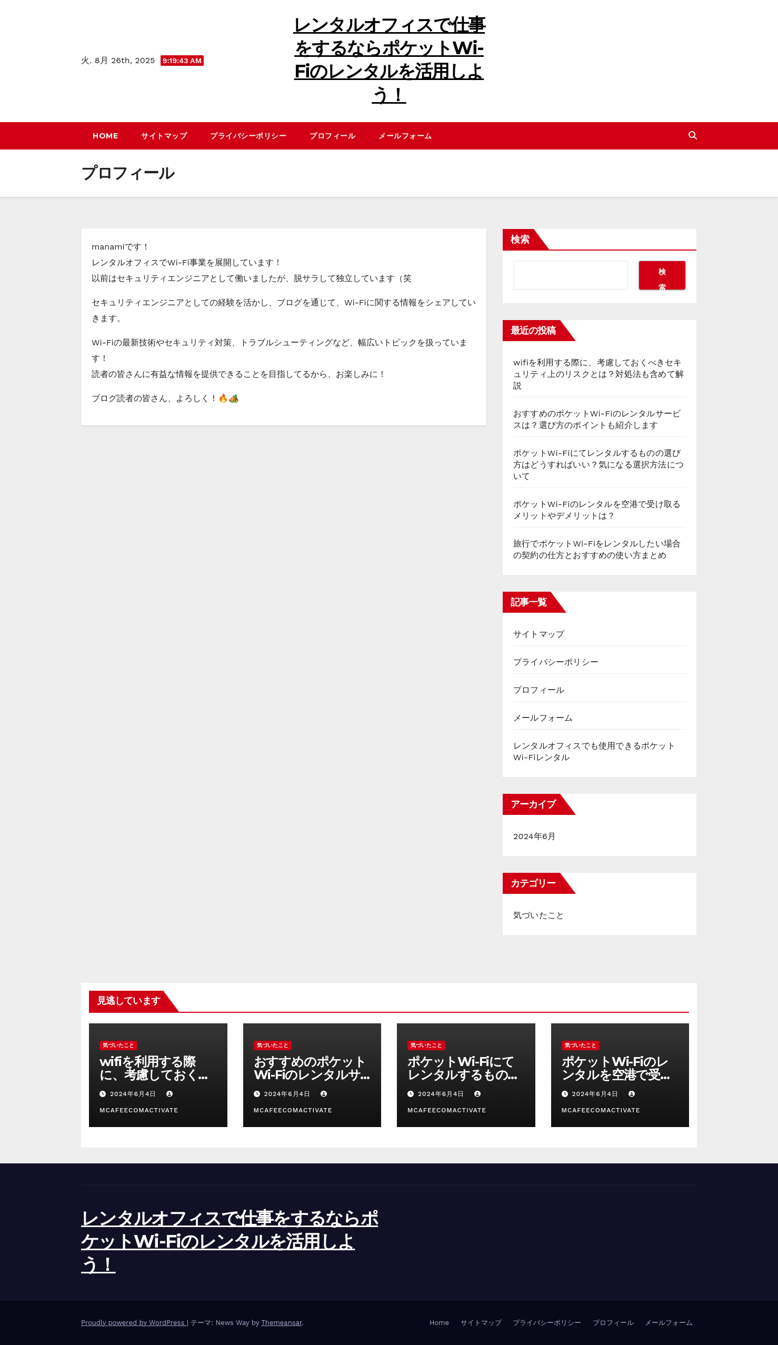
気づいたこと (538, 915)
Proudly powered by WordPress (134, 1323)
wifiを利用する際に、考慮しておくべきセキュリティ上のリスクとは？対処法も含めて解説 (598, 374)
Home (105, 136)
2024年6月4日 (134, 1094)
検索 (520, 239)
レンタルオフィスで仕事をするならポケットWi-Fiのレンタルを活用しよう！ (229, 1241)
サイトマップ (164, 136)
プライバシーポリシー (248, 136)
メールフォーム (405, 136)
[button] (693, 136)
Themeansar (281, 1323)
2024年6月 (534, 836)
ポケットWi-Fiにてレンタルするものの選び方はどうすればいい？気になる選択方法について (598, 464)
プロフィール (332, 136)
